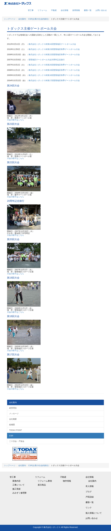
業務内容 (16, 481)
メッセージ (14, 413)
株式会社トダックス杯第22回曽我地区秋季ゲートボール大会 (54, 54)
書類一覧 (87, 10)
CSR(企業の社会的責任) (38, 19)
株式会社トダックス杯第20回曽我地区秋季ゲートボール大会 (54, 65)
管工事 (31, 10)
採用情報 (76, 10)
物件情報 (67, 481)
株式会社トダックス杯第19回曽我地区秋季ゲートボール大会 (54, 70)
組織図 (12, 425)
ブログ (89, 491)
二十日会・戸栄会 (16, 441)
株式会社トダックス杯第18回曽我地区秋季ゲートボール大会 (54, 75)
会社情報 (64, 10)
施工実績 (16, 489)
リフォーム (42, 10)
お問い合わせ (101, 10)
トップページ (9, 19)
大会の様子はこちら (15, 120)
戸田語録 (90, 497)
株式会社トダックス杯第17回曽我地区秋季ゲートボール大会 (54, 80)
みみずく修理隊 (19, 493)
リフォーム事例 (45, 481)
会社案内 (22, 19)
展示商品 (42, 485)
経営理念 (13, 408)
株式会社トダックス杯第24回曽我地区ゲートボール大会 (52, 44)
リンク (89, 507)
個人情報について (94, 513)
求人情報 (90, 486)
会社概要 (13, 419)
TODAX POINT (15, 430)
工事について (18, 485)
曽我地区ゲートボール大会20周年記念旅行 (47, 60)
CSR (11, 436)
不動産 (54, 10)
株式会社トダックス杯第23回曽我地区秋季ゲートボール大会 (54, 49)
